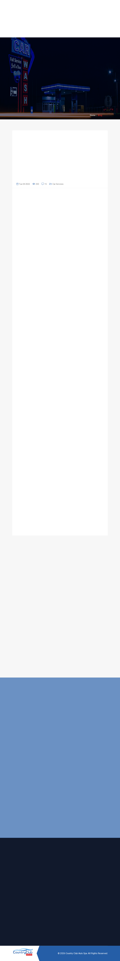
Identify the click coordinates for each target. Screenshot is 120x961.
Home (92, 115)
